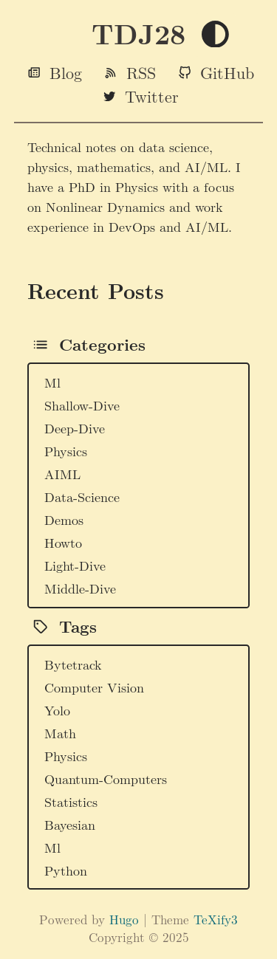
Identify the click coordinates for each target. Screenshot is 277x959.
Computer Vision (94, 687)
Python (65, 870)
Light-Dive (75, 565)
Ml (52, 382)
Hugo (124, 919)
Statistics (71, 801)
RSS (141, 72)
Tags (78, 626)
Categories (102, 344)
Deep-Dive (74, 428)
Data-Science (82, 496)
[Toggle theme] (215, 34)
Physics (65, 451)
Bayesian (69, 824)
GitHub (227, 72)
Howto (63, 542)
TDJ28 (138, 33)
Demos (63, 519)
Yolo (57, 710)
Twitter (152, 96)
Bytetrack (73, 664)
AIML (62, 474)
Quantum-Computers (105, 778)
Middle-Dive (80, 588)
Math (60, 733)
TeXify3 (216, 919)
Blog (65, 72)
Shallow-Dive (82, 405)
